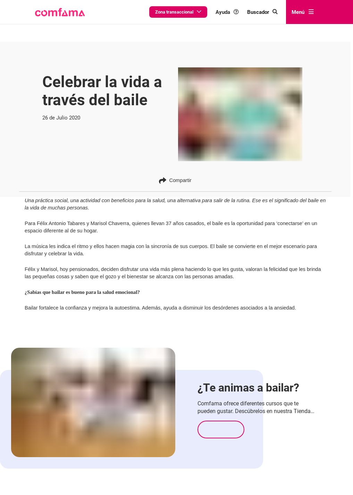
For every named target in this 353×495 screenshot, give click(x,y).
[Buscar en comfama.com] (267, 12)
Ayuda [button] (238, 12)
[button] (59, 12)
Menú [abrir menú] (302, 12)
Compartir (175, 180)
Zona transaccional (195, 11)
